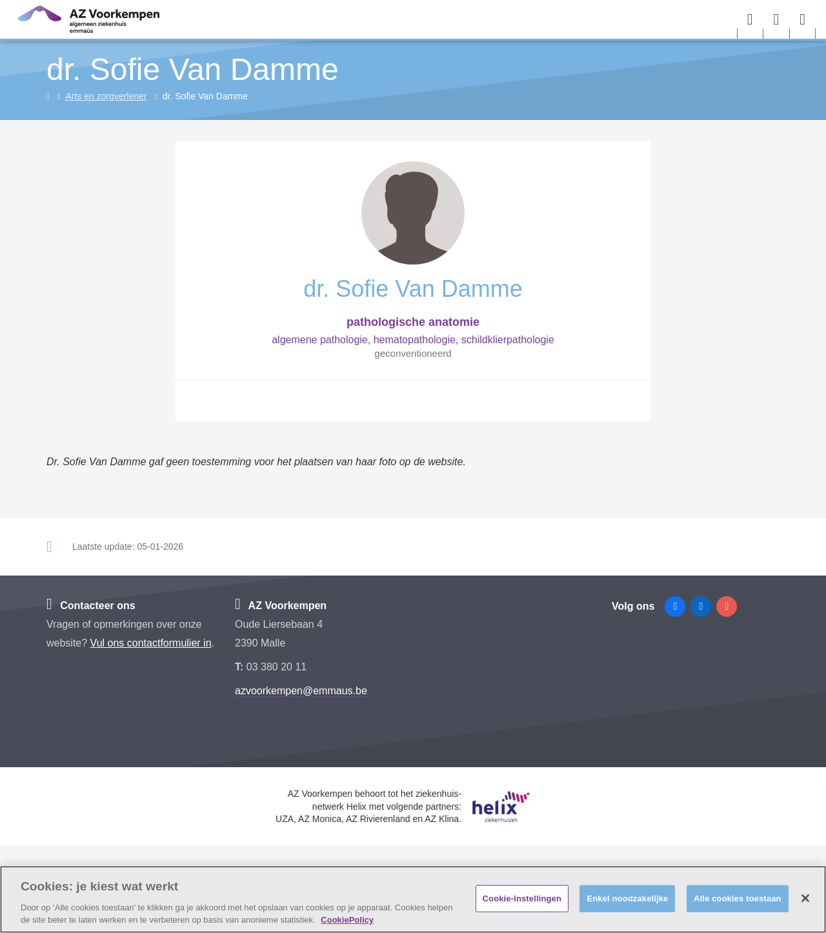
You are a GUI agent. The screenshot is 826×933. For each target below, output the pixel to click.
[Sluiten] (805, 898)
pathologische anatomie (413, 322)
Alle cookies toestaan (737, 898)
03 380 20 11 (277, 666)
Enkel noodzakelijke (627, 898)
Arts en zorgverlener (105, 96)
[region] (413, 899)
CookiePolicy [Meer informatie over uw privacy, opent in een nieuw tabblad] (347, 920)
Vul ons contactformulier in (151, 642)
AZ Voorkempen (281, 605)
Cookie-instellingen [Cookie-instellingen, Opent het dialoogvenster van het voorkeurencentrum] (522, 898)
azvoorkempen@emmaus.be (301, 690)
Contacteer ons (91, 605)
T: (241, 666)
